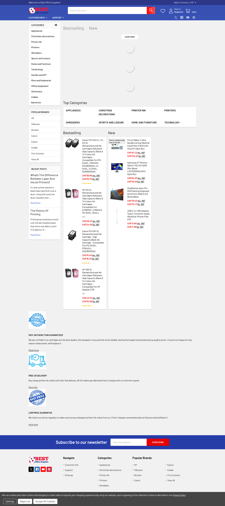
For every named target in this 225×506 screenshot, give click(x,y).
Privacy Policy (179, 495)
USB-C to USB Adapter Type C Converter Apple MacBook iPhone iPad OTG (138, 215)
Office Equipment (40, 86)
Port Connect (37, 153)
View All (35, 159)
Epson (34, 141)
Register (178, 11)
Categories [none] (37, 25)
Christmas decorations (42, 36)
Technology (37, 69)
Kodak (34, 147)
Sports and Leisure (40, 58)
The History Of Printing (39, 212)
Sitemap (69, 475)
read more (35, 202)
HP (32, 118)
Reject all (25, 501)
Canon (34, 135)
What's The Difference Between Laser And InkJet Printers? (44, 178)
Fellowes (35, 124)
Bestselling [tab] (73, 28)
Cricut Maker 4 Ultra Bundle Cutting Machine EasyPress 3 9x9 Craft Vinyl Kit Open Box (138, 144)
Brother (35, 130)
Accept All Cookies (45, 501)
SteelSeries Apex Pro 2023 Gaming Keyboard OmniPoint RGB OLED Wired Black (138, 192)
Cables (34, 97)
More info (33, 387)
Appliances (36, 31)
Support (58, 17)
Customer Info (38, 17)
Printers (35, 47)
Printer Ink (36, 42)
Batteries (36, 102)
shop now (33, 424)
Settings (10, 501)
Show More (130, 37)
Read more (34, 350)
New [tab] (93, 28)
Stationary (36, 91)
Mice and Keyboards (41, 80)
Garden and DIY (38, 75)
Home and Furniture (41, 64)
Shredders (36, 53)
